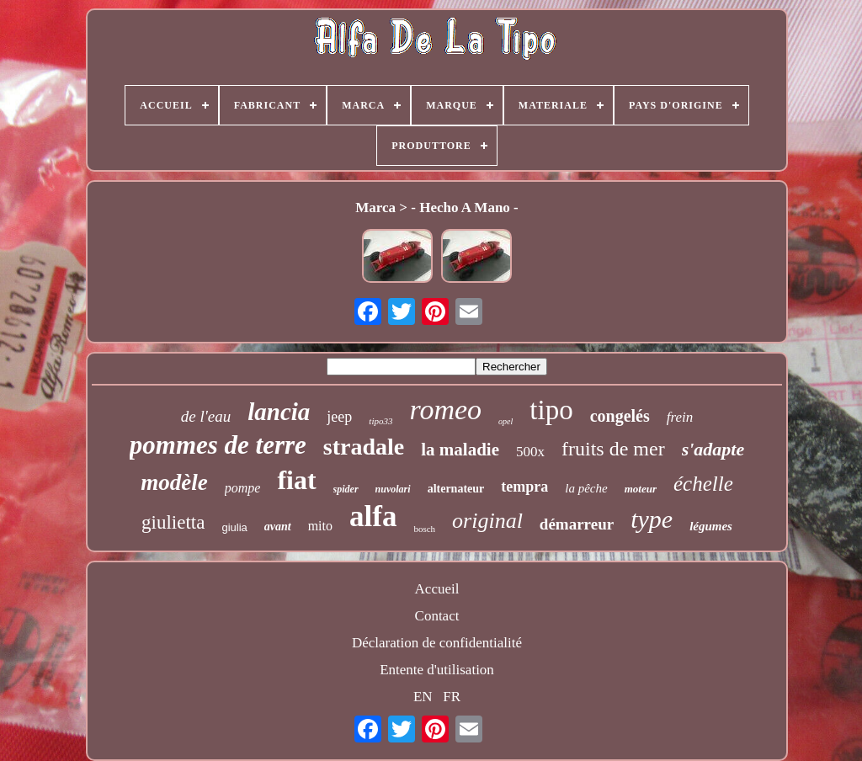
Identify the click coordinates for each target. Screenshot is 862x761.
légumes (710, 526)
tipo (550, 410)
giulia (234, 527)
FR (451, 697)
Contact (437, 616)
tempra (524, 486)
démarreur (577, 524)
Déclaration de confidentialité (437, 643)
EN (423, 697)
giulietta (173, 522)
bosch (424, 529)
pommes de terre (218, 445)
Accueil (437, 589)
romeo (445, 409)
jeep (339, 416)
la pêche (586, 488)
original (487, 520)
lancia (278, 411)
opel (505, 421)
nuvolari (393, 489)
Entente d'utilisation (437, 670)
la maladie (460, 449)
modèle (174, 482)
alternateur (456, 488)
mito (320, 526)
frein (680, 417)
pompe (243, 488)
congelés (620, 416)
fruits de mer (613, 449)
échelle (703, 483)
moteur (641, 488)
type (652, 519)
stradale (363, 447)
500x (530, 452)
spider (346, 489)
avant (277, 526)
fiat (296, 480)
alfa (372, 516)
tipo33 (380, 421)
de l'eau (206, 416)
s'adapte (713, 449)
